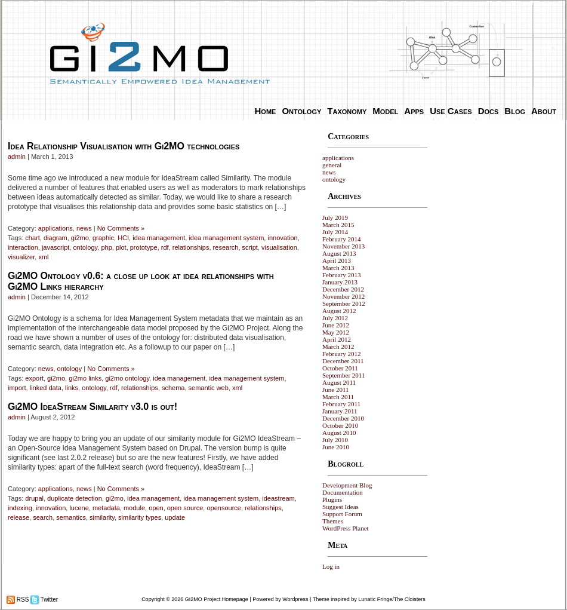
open (156, 507)
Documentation (342, 492)
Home (265, 111)
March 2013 (338, 267)
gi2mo (80, 237)
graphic (103, 237)
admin (17, 156)
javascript (55, 247)
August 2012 (339, 310)
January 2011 (340, 411)
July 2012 (335, 317)
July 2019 (335, 217)
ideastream (278, 498)
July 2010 (335, 439)
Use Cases (451, 111)
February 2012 (341, 353)
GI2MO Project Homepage (216, 599)
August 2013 (339, 253)
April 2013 (336, 260)
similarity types (139, 517)
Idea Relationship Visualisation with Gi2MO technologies (123, 146)
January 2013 (340, 282)
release (18, 517)
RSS (22, 599)
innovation (282, 237)
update (175, 517)
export (34, 378)
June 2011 (335, 389)
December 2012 (343, 289)
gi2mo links (85, 378)
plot (121, 247)
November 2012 (343, 296)
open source (185, 507)
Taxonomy (346, 111)
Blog (514, 111)
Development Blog (347, 485)
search (43, 517)
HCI (123, 237)
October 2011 (340, 368)
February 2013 (341, 274)
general (331, 164)
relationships (190, 247)
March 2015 (338, 224)
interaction (23, 247)
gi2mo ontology (127, 378)
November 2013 (343, 246)
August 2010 (339, 432)
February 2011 (341, 403)
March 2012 (338, 346)
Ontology (301, 111)
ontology (85, 247)
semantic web (209, 387)
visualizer (21, 256)
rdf (165, 247)
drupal (34, 498)
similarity (102, 517)
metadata (106, 507)
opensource (224, 507)
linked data (45, 387)
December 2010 (343, 418)
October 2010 (340, 425)
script (250, 247)
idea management (158, 237)
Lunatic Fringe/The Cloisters (392, 599)
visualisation (279, 247)
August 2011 (339, 382)
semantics (71, 517)
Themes (332, 521)
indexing (20, 507)
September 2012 (343, 303)
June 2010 (335, 446)
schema (173, 387)
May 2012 (335, 332)
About (543, 111)
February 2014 (341, 239)
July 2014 (335, 231)
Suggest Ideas (340, 506)
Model (385, 111)
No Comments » (120, 228)
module (134, 507)
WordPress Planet (345, 528)
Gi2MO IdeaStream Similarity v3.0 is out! (92, 406)
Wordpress (295, 599)
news (84, 228)
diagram (55, 237)
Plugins (332, 499)
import (17, 387)
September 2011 (343, 375)
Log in (331, 566)
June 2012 (335, 325)
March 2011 (338, 396)
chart (32, 237)
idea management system (226, 237)
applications (55, 228)
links (71, 387)
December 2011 (343, 360)
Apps (414, 111)
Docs (488, 111)
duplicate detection (74, 498)
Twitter (48, 599)
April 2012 (336, 339)
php (106, 247)
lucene (78, 507)
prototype (144, 247)
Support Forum (342, 513)
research (226, 247)
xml (43, 256)
